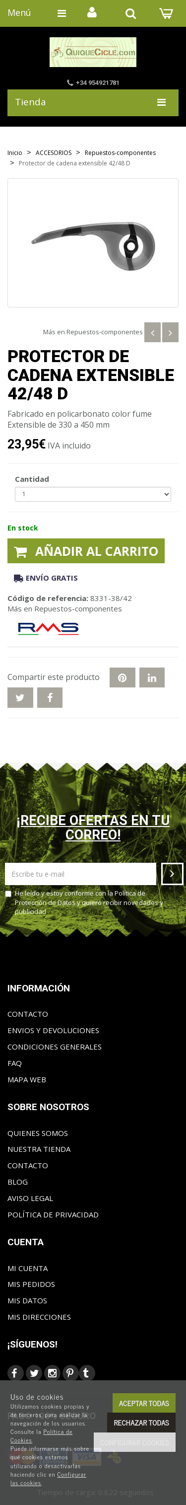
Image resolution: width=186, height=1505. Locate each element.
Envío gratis (46, 578)
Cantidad (32, 479)
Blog (17, 1182)
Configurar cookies (134, 1442)
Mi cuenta (27, 1268)
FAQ (14, 1063)
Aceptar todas (144, 1403)
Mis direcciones (39, 1317)
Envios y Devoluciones (53, 1030)
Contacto (27, 1014)
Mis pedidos (31, 1284)
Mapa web (26, 1079)
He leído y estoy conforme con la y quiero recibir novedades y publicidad (84, 902)
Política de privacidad (53, 1214)
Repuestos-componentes (104, 331)
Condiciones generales (54, 1047)
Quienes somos (37, 1133)
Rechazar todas (141, 1422)
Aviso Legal (30, 1198)
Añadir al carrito (86, 550)
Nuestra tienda (38, 1149)
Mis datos (27, 1300)
